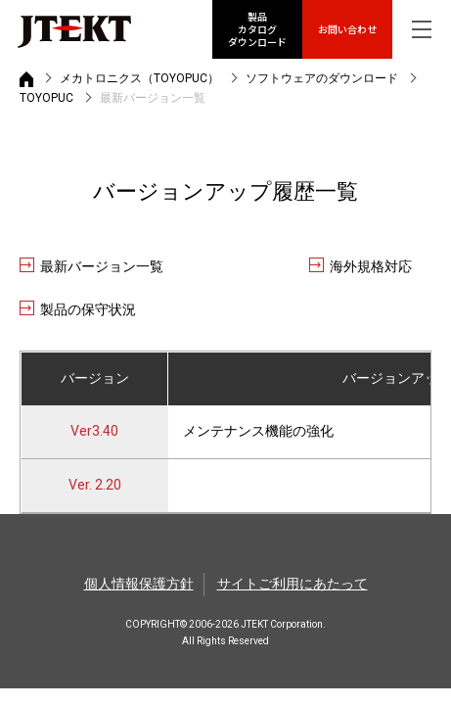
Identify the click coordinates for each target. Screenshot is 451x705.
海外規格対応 (371, 266)
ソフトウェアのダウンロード (322, 78)
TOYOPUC (46, 98)
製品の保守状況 (88, 309)
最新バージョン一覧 (101, 266)
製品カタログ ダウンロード (257, 30)
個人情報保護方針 (139, 583)
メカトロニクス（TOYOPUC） (139, 78)
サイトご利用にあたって (292, 583)
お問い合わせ (347, 29)
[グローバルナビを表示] (421, 29)
